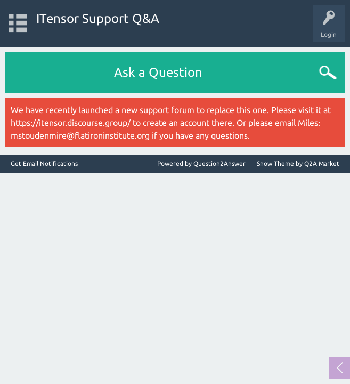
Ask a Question (158, 72)
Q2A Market (321, 163)
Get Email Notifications (44, 164)
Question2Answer (219, 163)
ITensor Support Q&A (97, 18)
